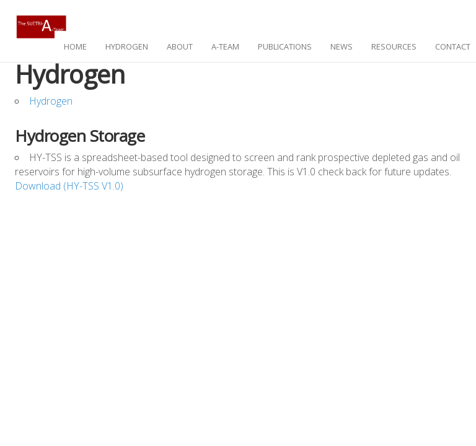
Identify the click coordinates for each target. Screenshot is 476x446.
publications (285, 46)
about (180, 46)
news (341, 46)
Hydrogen (51, 101)
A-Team (225, 46)
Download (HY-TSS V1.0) (69, 186)
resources (393, 46)
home (75, 46)
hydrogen (126, 46)
